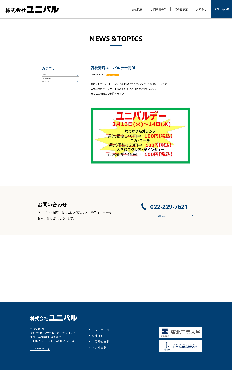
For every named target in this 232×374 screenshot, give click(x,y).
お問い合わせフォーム (163, 215)
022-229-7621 (169, 205)
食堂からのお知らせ (52, 93)
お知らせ (201, 9)
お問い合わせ (221, 9)
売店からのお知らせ (120, 74)
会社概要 (137, 9)
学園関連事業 (158, 9)
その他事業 (181, 9)
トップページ (100, 330)
